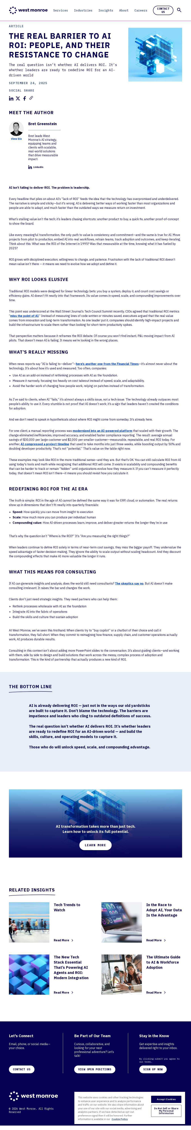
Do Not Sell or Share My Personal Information (166, 1111)
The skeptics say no (129, 583)
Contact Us (163, 10)
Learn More (95, 845)
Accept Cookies (166, 1099)
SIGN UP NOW (152, 1069)
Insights (105, 10)
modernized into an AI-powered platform (102, 431)
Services (60, 10)
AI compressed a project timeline (45, 444)
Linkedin (35, 167)
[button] (179, 10)
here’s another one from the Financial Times (107, 364)
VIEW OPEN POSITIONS (94, 1069)
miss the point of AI (24, 316)
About (124, 10)
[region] (129, 1107)
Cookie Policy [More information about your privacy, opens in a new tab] (120, 1119)
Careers (140, 10)
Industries (83, 10)
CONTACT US (21, 1069)
